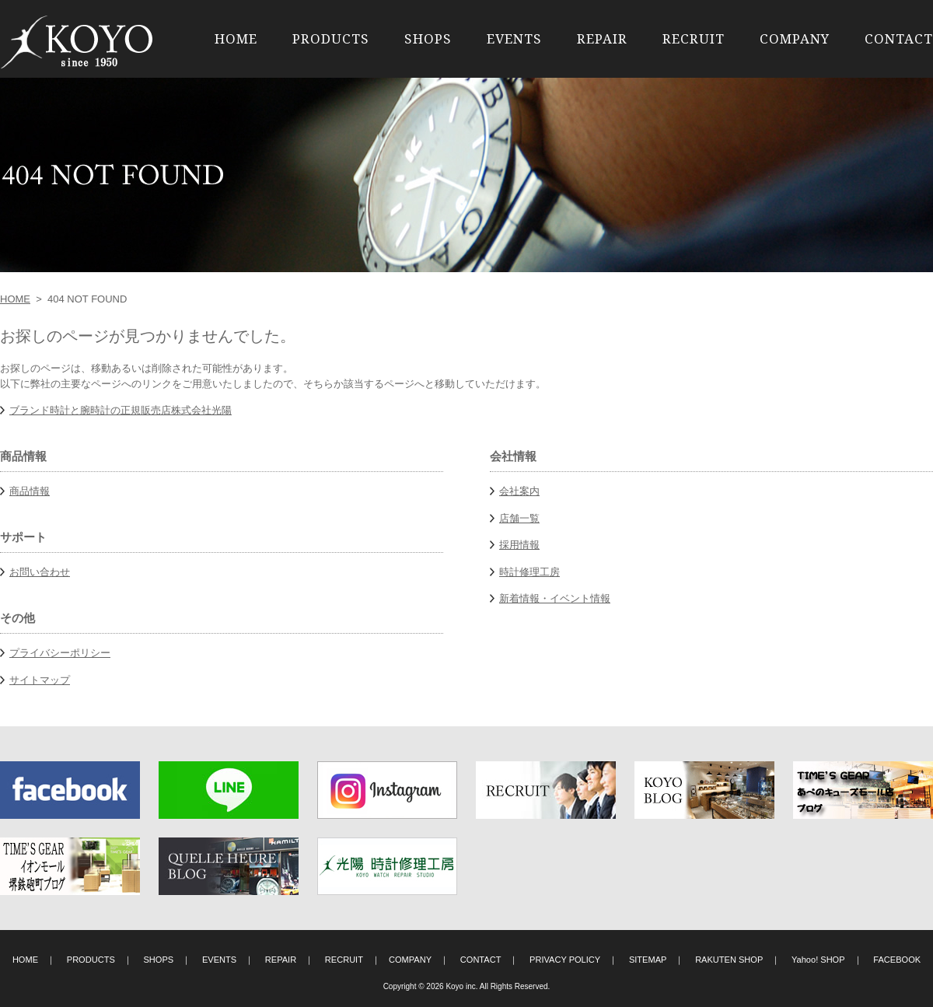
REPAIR (602, 38)
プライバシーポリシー (59, 653)
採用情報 (519, 545)
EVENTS (514, 38)
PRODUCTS (330, 38)
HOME (236, 38)
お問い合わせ (39, 572)
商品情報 (29, 491)
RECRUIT (693, 38)
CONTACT (899, 38)
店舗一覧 (519, 518)
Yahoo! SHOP (818, 959)
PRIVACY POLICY (564, 959)
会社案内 (519, 491)
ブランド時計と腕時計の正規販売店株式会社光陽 (120, 410)
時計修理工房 (529, 572)
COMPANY (795, 38)
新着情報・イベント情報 (554, 598)
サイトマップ (39, 680)
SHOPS (428, 38)
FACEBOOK (897, 959)
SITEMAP (648, 959)
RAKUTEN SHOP (729, 959)
